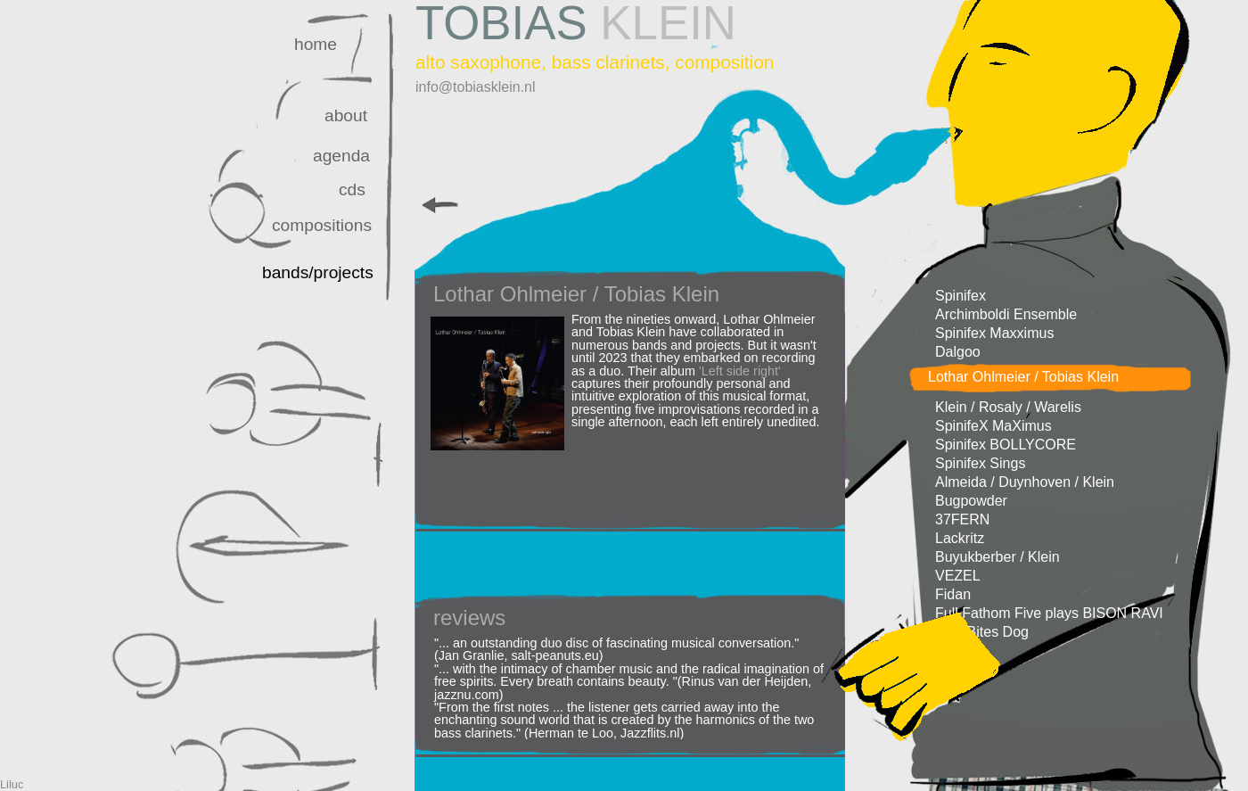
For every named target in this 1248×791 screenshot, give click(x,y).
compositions (322, 225)
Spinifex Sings (980, 463)
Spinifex (960, 295)
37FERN (962, 519)
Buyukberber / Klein (997, 556)
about (345, 115)
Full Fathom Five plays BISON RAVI (1049, 613)
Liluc (11, 784)
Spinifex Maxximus (994, 333)
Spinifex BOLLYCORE (1005, 444)
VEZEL (958, 575)
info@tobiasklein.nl (475, 87)
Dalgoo (958, 351)
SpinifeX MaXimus (993, 425)
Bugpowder (971, 500)
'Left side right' (740, 371)
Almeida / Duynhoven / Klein (1024, 482)
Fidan (953, 594)
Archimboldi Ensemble (1006, 314)
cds (352, 189)
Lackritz (959, 538)
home (315, 44)
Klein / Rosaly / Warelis (1008, 407)
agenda (341, 155)
